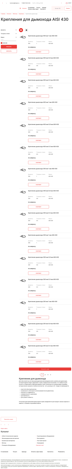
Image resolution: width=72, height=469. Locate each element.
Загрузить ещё (45, 369)
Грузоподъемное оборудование (45, 436)
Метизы (4, 443)
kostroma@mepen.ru (14, 3)
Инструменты (40, 438)
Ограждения (40, 443)
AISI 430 (4, 43)
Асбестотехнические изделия (10, 436)
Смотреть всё (39, 445)
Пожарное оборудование (9, 445)
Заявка (68, 8)
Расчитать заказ (8, 419)
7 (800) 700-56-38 (26, 3)
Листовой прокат (41, 440)
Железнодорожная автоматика (10, 438)
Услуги (38, 7)
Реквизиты (61, 451)
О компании (31, 7)
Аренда (44, 7)
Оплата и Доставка (33, 9)
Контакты (43, 9)
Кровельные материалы (8, 440)
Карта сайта (4, 428)
